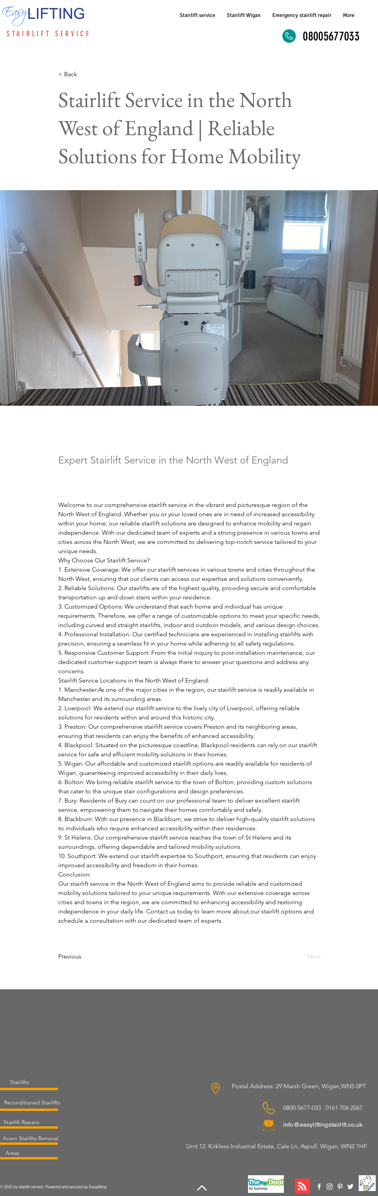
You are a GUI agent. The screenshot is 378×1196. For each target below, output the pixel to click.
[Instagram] (330, 1187)
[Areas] (12, 1153)
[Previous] (83, 956)
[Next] (301, 956)
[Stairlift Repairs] (21, 1122)
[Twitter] (350, 1187)
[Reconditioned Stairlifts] (32, 1102)
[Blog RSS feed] (302, 1186)
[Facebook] (319, 1187)
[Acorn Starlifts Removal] (30, 1138)
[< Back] (83, 74)
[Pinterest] (340, 1187)
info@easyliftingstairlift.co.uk (323, 1124)
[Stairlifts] (19, 1082)
